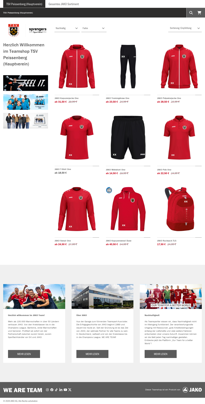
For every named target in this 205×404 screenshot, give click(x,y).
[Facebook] (52, 389)
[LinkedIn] (61, 389)
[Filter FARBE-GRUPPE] (94, 28)
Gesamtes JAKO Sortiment (64, 4)
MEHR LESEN (24, 354)
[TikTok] (56, 389)
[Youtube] (65, 389)
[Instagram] (47, 389)
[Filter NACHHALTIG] (67, 28)
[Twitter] (70, 389)
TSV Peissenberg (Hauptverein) (24, 4)
